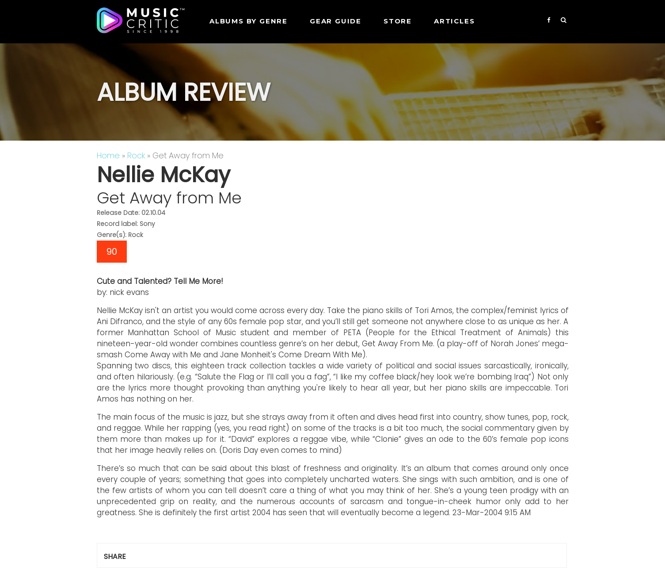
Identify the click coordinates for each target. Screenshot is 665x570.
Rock (136, 155)
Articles (454, 21)
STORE (398, 21)
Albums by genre (248, 21)
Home (108, 155)
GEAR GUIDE (335, 21)
